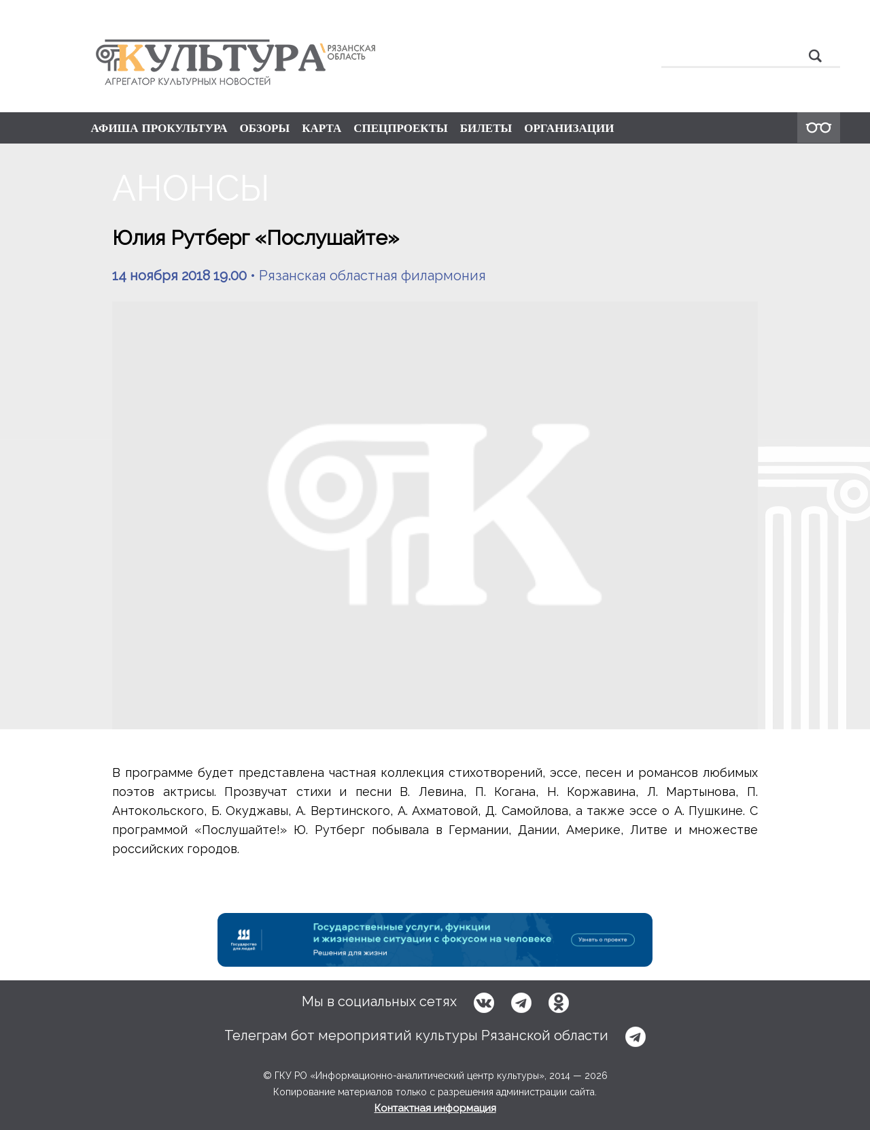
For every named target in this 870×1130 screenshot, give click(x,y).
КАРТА (321, 128)
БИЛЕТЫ (486, 128)
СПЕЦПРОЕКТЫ (400, 128)
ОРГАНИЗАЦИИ (569, 128)
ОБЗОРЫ (264, 128)
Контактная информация (435, 1108)
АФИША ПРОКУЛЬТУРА (159, 128)
